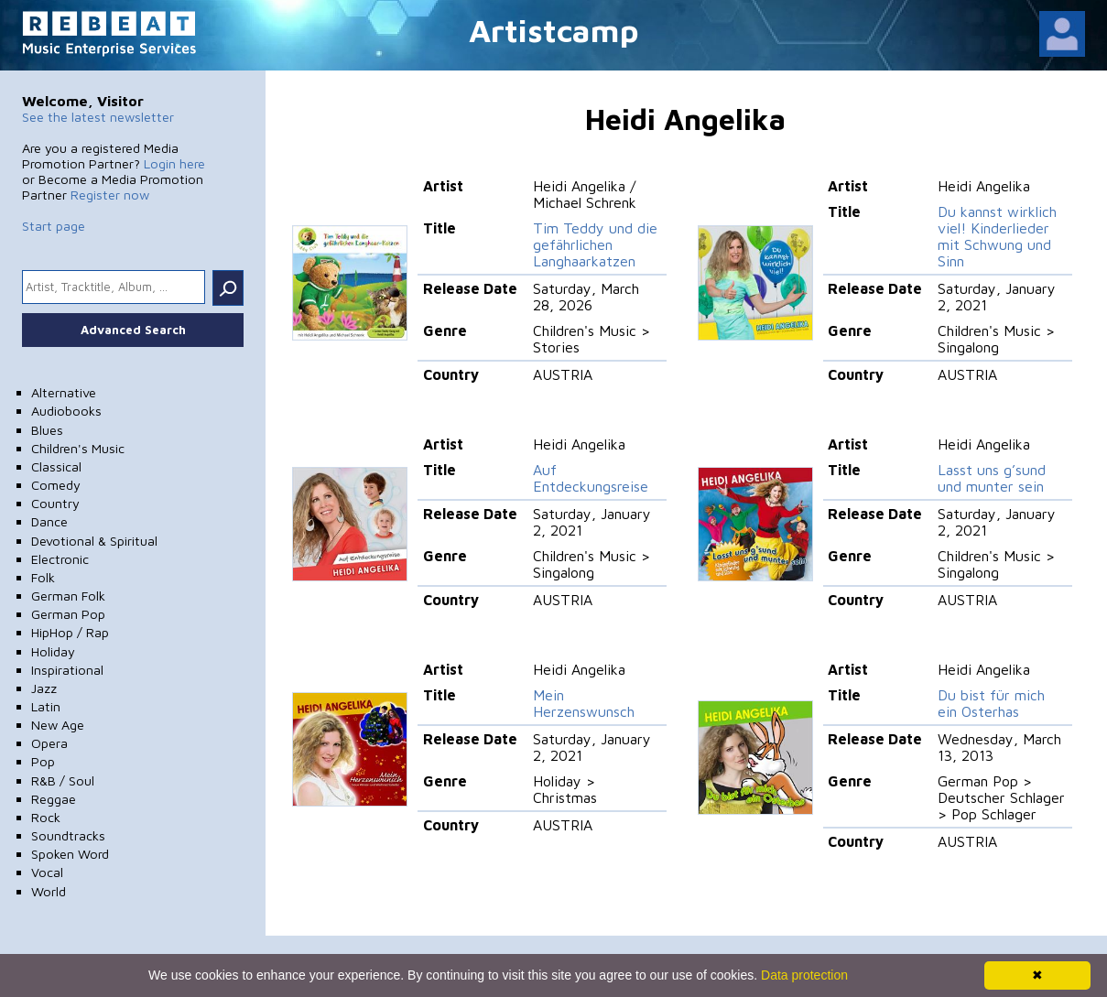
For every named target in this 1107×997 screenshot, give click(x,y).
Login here (174, 163)
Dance (49, 521)
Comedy (56, 485)
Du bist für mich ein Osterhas (991, 703)
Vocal (47, 872)
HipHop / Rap (70, 632)
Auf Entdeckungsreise (590, 477)
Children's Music (78, 448)
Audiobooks (66, 410)
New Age (57, 724)
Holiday (53, 651)
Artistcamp (554, 30)
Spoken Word (70, 854)
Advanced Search (133, 329)
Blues (47, 430)
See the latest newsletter (98, 117)
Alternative (63, 392)
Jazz (44, 688)
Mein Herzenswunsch (584, 703)
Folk (43, 577)
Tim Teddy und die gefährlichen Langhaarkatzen (595, 244)
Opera (49, 743)
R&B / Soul (62, 780)
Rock (45, 817)
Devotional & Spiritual (94, 540)
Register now (110, 194)
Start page (53, 225)
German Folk (68, 595)
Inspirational (67, 669)
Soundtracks (68, 835)
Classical (56, 466)
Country (55, 503)
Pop (43, 761)
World (48, 891)
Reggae (53, 799)
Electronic (60, 559)
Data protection (804, 975)
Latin (45, 706)
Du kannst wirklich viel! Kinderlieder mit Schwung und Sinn (997, 236)
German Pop (68, 614)
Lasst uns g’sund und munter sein (992, 477)
